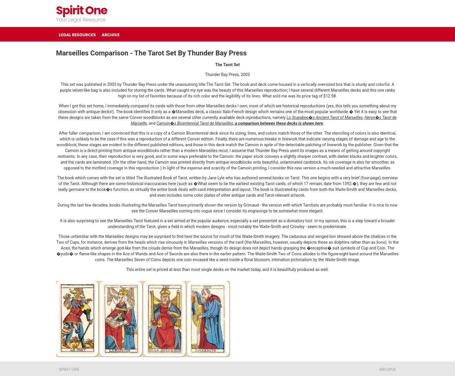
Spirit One (81, 10)
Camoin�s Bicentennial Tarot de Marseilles (194, 123)
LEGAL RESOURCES (77, 35)
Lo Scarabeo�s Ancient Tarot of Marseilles (325, 117)
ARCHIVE (111, 35)
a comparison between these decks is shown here (278, 123)
